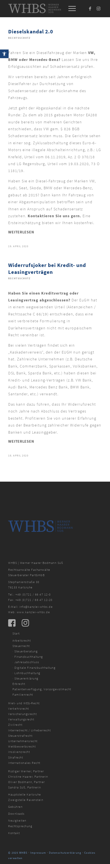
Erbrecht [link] (18, 684)
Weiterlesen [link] (21, 232)
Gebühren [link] (15, 807)
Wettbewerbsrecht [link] (22, 746)
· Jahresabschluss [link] (25, 662)
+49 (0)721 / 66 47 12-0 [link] (33, 594)
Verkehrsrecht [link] (18, 708)
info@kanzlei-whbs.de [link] (36, 607)
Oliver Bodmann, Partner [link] (26, 782)
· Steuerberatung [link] (25, 651)
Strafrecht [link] (15, 757)
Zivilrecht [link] (15, 725)
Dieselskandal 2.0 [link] (30, 31)
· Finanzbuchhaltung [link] (27, 657)
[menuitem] (70, 8)
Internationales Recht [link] (24, 763)
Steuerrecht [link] (21, 646)
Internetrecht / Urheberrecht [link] (29, 730)
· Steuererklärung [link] (25, 678)
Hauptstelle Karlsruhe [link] (24, 794)
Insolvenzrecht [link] (19, 752)
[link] (4, 54)
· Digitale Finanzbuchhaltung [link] (33, 668)
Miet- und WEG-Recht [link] (24, 703)
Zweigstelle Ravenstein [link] (25, 800)
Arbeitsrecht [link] (21, 640)
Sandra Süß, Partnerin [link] (24, 787)
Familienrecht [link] (22, 694)
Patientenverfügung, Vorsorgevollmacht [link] (41, 689)
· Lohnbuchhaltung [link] (26, 673)
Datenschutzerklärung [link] (65, 853)
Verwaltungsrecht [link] (21, 719)
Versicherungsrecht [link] (22, 714)
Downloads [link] (16, 814)
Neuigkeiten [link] (17, 820)
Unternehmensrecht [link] (23, 741)
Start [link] (16, 633)
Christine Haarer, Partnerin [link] (28, 777)
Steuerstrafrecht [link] (20, 736)
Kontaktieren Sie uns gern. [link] (54, 215)
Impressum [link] (38, 853)
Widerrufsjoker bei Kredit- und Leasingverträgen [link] (47, 269)
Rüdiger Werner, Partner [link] (26, 771)
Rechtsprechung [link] (20, 826)
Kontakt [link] (14, 833)
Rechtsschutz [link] (19, 37)
